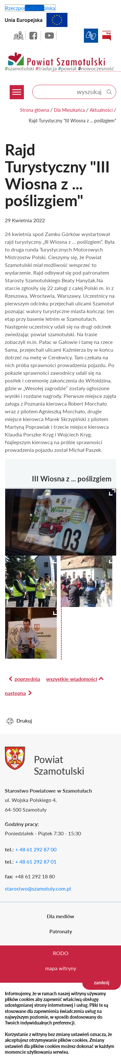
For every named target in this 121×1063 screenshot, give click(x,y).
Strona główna (34, 110)
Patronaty (60, 931)
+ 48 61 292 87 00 (35, 849)
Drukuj (24, 720)
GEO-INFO (18, 36)
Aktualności (101, 110)
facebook (34, 36)
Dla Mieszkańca (69, 110)
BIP (106, 36)
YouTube (49, 36)
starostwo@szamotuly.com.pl (38, 888)
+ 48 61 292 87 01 (35, 861)
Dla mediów (60, 916)
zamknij (101, 982)
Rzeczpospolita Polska (30, 8)
